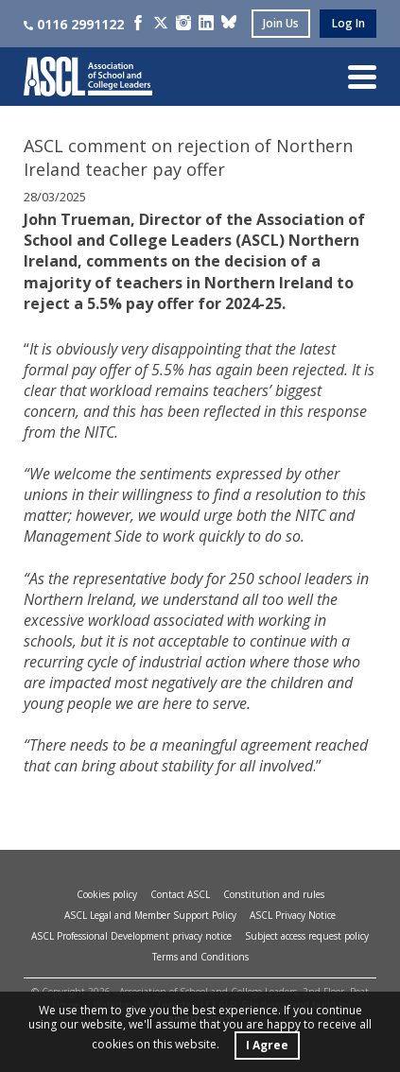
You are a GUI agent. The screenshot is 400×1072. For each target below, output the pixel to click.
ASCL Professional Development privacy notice (131, 935)
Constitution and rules (273, 894)
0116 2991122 (74, 24)
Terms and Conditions (200, 956)
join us (281, 23)
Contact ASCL (180, 894)
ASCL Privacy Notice (293, 915)
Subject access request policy (307, 935)
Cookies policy (107, 894)
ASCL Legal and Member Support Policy (150, 915)
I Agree (267, 1045)
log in (348, 23)
